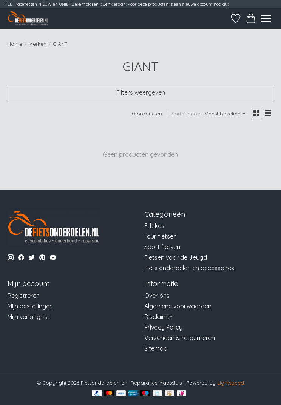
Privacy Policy (163, 327)
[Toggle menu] (265, 18)
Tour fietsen (160, 236)
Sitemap (155, 348)
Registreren (24, 295)
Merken (37, 44)
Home (15, 44)
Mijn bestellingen (30, 306)
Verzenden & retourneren (179, 338)
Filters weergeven (140, 92)
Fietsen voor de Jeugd (175, 257)
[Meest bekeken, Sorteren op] (225, 114)
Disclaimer (158, 316)
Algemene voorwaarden (178, 306)
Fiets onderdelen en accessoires (189, 268)
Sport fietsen (162, 247)
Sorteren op (186, 114)
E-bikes (154, 225)
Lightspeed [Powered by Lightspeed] (230, 383)
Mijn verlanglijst (28, 316)
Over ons (157, 295)
